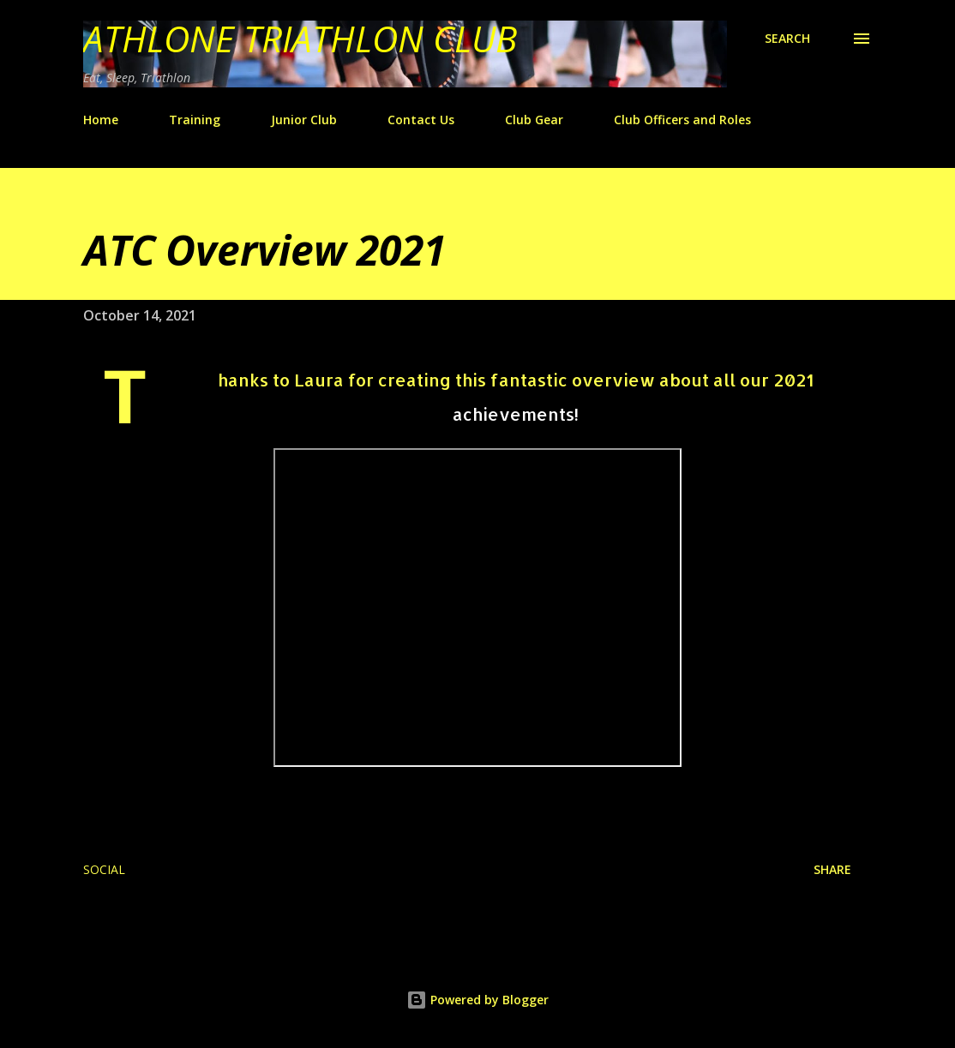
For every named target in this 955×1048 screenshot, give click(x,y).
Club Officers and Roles (682, 119)
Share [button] (832, 869)
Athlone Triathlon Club (300, 38)
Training (194, 119)
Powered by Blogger (477, 999)
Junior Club (304, 119)
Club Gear (534, 119)
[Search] (787, 39)
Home (100, 119)
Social (104, 869)
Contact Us (420, 119)
